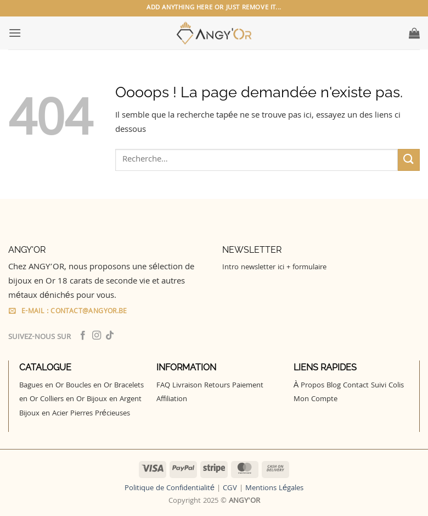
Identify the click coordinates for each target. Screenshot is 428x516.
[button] (14, 32)
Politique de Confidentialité (170, 488)
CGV (230, 488)
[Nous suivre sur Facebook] (82, 336)
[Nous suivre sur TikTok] (109, 336)
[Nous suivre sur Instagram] (96, 336)
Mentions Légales (274, 488)
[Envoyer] (409, 159)
